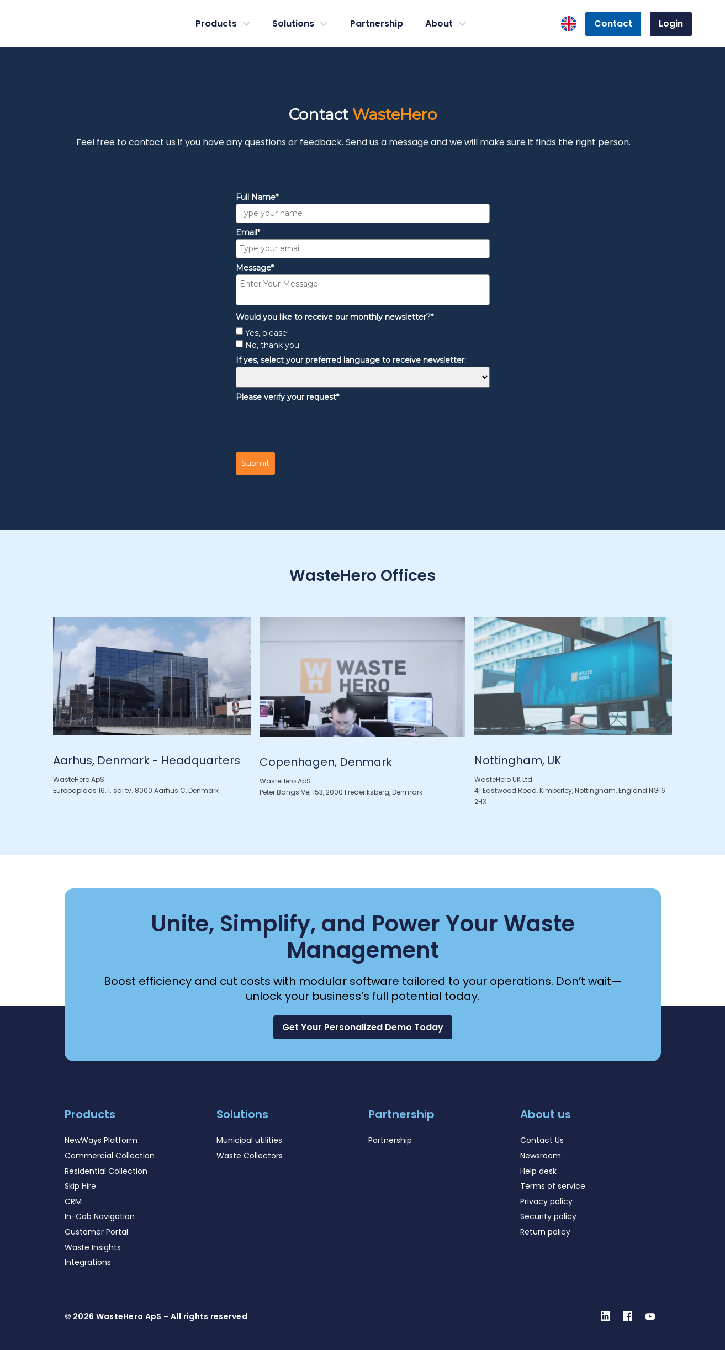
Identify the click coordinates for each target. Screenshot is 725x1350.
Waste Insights (93, 1247)
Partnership (376, 23)
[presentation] (320, 425)
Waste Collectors (249, 1155)
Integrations (88, 1262)
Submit (255, 463)
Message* (255, 268)
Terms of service (552, 1186)
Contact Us (542, 1140)
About (445, 23)
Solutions (299, 23)
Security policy (548, 1216)
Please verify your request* (287, 397)
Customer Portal (96, 1231)
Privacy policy (546, 1201)
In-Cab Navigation (100, 1216)
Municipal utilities (249, 1140)
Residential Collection (106, 1171)
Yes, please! (267, 333)
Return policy (545, 1231)
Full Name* (257, 197)
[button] (362, 1027)
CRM (73, 1201)
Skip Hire (80, 1186)
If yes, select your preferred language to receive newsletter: (351, 360)
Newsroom (540, 1155)
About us (545, 1114)
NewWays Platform (101, 1140)
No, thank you (272, 345)
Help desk (538, 1171)
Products (222, 23)
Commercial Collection (110, 1155)
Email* (248, 232)
